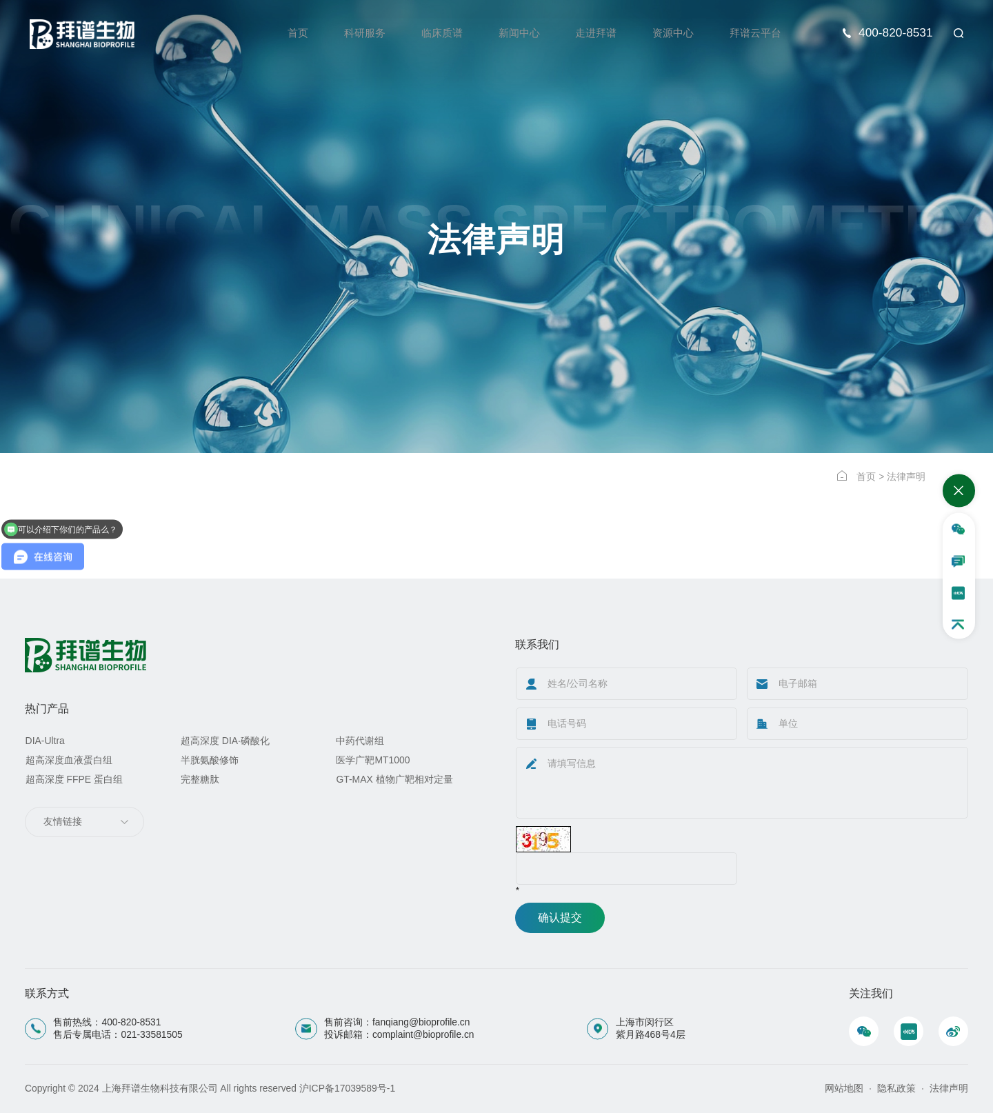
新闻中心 (509, 33)
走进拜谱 (588, 33)
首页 (280, 33)
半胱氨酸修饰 (210, 759)
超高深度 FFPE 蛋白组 (74, 778)
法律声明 (949, 1088)
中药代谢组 (360, 740)
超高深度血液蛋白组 (69, 759)
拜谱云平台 (753, 33)
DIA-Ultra (45, 740)
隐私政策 (896, 1088)
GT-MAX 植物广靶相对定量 (394, 778)
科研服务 (349, 33)
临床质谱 (429, 33)
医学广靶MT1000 (373, 759)
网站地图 (844, 1088)
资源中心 (668, 33)
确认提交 (560, 917)
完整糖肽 (200, 778)
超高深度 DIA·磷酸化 (225, 740)
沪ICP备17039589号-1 (347, 1088)
